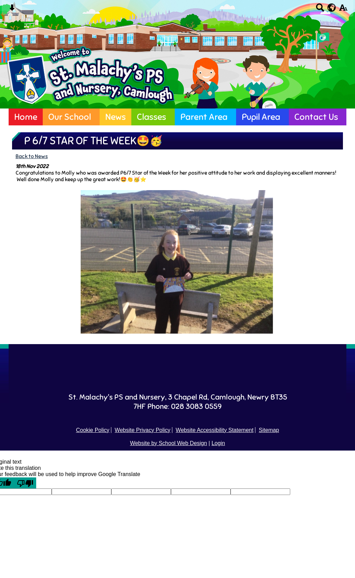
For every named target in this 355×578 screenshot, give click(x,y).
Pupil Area (261, 117)
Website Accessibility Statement (215, 430)
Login (218, 443)
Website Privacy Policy (143, 430)
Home (25, 117)
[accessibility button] (343, 10)
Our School (69, 117)
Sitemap (269, 430)
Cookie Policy (92, 430)
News (115, 117)
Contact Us (316, 117)
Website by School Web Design (168, 443)
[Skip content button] (12, 10)
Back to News (32, 156)
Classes (151, 117)
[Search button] (320, 10)
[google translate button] (332, 7)
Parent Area (203, 117)
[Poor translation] (25, 482)
